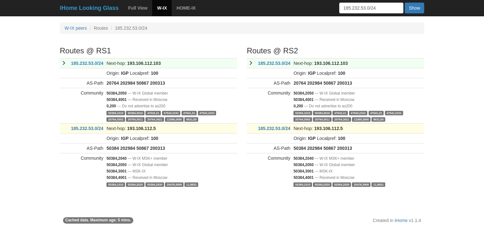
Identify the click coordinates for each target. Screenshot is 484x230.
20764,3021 (154, 119)
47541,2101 (207, 112)
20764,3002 (115, 119)
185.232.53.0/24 (87, 63)
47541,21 (189, 112)
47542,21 (153, 112)
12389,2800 (174, 119)
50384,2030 (154, 184)
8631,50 (191, 119)
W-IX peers (76, 28)
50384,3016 (135, 112)
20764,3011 (135, 119)
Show (414, 8)
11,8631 (191, 184)
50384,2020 (135, 184)
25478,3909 (174, 184)
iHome (401, 220)
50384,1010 (115, 112)
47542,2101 (171, 112)
